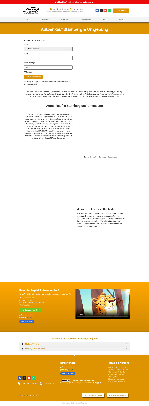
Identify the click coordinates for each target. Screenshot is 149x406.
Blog (104, 20)
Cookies (84, 402)
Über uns (64, 20)
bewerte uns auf (27, 321)
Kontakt (121, 20)
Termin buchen (85, 20)
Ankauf (27, 20)
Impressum (66, 402)
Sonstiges (45, 20)
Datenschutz (75, 402)
